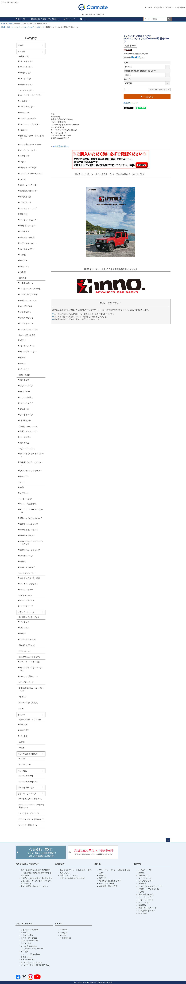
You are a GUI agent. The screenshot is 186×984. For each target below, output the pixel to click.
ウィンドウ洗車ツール (29, 676)
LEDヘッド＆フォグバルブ (31, 518)
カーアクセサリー (26, 90)
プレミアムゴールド (28, 639)
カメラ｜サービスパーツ (29, 813)
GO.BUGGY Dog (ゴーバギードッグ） (31, 689)
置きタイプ (24, 380)
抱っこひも (24, 476)
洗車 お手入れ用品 (145, 894)
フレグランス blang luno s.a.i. (33, 949)
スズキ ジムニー (26, 324)
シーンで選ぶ (25, 437)
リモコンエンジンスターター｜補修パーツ (31, 806)
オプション (24, 493)
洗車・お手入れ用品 (27, 335)
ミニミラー (24, 101)
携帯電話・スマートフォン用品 (32, 137)
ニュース (149, 8)
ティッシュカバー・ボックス (32, 173)
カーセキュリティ (27, 249)
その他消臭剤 (25, 421)
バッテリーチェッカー (29, 220)
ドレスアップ (25, 202)
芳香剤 (23, 272)
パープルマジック (26, 682)
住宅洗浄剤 (24, 730)
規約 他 (97, 864)
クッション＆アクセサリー (31, 471)
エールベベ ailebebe (29, 946)
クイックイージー (27, 606)
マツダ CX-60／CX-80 (29, 329)
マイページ (69, 19)
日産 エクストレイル (28, 300)
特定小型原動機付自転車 (28, 754)
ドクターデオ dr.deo (29, 938)
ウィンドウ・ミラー (28, 352)
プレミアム (24, 628)
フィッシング (25, 79)
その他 (23, 255)
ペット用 (23, 736)
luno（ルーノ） (25, 651)
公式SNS (59, 924)
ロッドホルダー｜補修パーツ (34, 27)
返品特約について (131, 103)
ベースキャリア (26, 61)
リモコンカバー (26, 590)
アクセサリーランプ (28, 208)
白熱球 (23, 561)
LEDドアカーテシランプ (30, 550)
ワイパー (23, 261)
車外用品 (23, 214)
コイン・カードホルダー (30, 124)
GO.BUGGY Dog (26, 776)
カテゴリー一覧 (144, 870)
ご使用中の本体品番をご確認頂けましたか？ (140, 71)
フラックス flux (27, 935)
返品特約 (102, 878)
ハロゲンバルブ (26, 556)
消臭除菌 (23, 724)
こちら (44, 886)
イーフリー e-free (28, 960)
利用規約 (102, 875)
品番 (126, 63)
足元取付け (24, 409)
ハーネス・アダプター (29, 584)
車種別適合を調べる (61, 146)
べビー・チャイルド (27, 449)
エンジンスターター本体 (30, 578)
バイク (23, 363)
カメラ (22, 482)
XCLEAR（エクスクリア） (30, 657)
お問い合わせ (180, 8)
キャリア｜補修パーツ (28, 825)
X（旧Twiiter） (66, 938)
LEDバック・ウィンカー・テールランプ (32, 542)
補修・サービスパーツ (15, 27)
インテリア (24, 369)
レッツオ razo (26, 943)
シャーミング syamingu (30, 954)
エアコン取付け (26, 397)
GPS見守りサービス (26, 788)
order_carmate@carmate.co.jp (72, 878)
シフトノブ (24, 156)
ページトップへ (168, 840)
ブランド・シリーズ (26, 612)
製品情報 (137, 864)
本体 (22, 487)
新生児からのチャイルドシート (32, 455)
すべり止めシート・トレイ (31, 144)
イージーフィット (27, 600)
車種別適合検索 (38, 19)
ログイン (170, 8)
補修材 (23, 358)
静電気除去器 (25, 197)
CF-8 (21, 709)
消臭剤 (141, 892)
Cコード (127, 79)
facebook (63, 930)
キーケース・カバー (28, 150)
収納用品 (23, 130)
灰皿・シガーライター (29, 185)
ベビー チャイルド (145, 900)
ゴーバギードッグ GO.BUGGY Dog (35, 965)
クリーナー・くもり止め (30, 662)
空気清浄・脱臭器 (27, 237)
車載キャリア (24, 56)
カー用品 (10, 23)
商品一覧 (20, 19)
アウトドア (24, 232)
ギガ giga (24, 951)
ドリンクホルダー (27, 107)
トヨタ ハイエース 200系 (30, 289)
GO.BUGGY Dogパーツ (28, 782)
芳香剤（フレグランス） (29, 426)
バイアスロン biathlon (29, 930)
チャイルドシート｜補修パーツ (31, 819)
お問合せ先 (59, 864)
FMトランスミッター (28, 226)
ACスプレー (25, 392)
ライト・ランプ (25, 499)
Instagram (64, 932)
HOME (3, 23)
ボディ (23, 340)
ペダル (23, 162)
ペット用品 (22, 771)
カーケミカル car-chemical (31, 962)
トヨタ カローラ (26, 283)
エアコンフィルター (28, 243)
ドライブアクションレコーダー (151, 886)
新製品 (20, 45)
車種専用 (22, 278)
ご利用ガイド (159, 8)
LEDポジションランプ (29, 524)
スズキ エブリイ (26, 318)
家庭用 (23, 633)
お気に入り (53, 19)
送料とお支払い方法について (28, 864)
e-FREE (22, 759)
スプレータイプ (26, 386)
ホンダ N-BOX (26, 306)
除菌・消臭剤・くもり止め (30, 720)
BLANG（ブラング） (27, 645)
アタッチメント (26, 67)
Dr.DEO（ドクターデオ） (29, 617)
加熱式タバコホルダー (29, 191)
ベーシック (24, 622)
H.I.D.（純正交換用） (28, 504)
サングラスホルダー (28, 118)
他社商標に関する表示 (108, 886)
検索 (169, 19)
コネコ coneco (26, 957)
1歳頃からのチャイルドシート (31, 463)
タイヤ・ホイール (27, 346)
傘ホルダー (24, 113)
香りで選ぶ (24, 443)
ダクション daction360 (30, 941)
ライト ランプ (144, 902)
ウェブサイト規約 (106, 884)
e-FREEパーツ (25, 765)
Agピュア (23, 697)
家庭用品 (21, 715)
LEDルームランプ (27, 535)
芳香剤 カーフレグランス (148, 889)
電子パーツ (24, 266)
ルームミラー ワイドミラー (31, 95)
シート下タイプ (26, 415)
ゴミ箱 (23, 179)
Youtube (63, 935)
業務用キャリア (26, 84)
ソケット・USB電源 (28, 168)
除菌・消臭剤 (24, 375)
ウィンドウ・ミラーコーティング (32, 669)
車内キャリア (25, 73)
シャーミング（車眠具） (29, 703)
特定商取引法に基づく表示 (110, 881)
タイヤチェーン (25, 595)
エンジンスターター (27, 573)
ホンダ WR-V (25, 312)
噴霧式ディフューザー (29, 431)
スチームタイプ (26, 403)
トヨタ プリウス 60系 (29, 295)
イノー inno (25, 932)
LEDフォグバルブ (27, 567)
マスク (22, 748)
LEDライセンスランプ (29, 530)
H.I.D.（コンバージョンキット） (31, 511)
